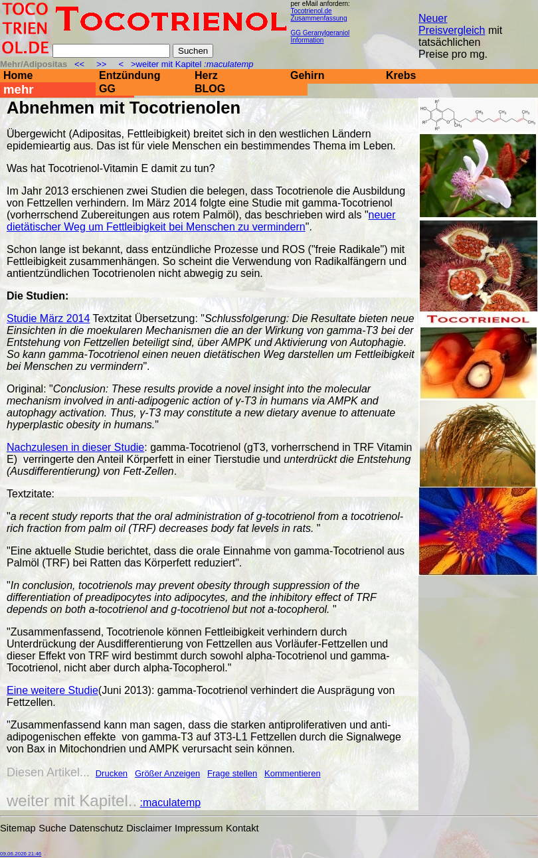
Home (18, 75)
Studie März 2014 (48, 318)
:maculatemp (170, 802)
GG (107, 88)
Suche (52, 828)
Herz (206, 75)
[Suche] (111, 51)
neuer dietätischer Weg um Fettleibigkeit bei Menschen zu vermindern (201, 220)
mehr (18, 89)
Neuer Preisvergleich (451, 24)
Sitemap (18, 828)
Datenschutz (96, 828)
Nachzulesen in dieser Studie (75, 447)
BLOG (210, 88)
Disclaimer (148, 828)
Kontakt (242, 828)
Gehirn (307, 75)
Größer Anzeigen (167, 773)
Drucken (112, 773)
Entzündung (129, 75)
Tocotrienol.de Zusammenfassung (318, 14)
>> (102, 64)
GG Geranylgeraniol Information (319, 36)
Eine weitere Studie (52, 690)
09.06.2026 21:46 (20, 854)
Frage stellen (232, 773)
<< (81, 64)
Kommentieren (292, 773)
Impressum (199, 828)
